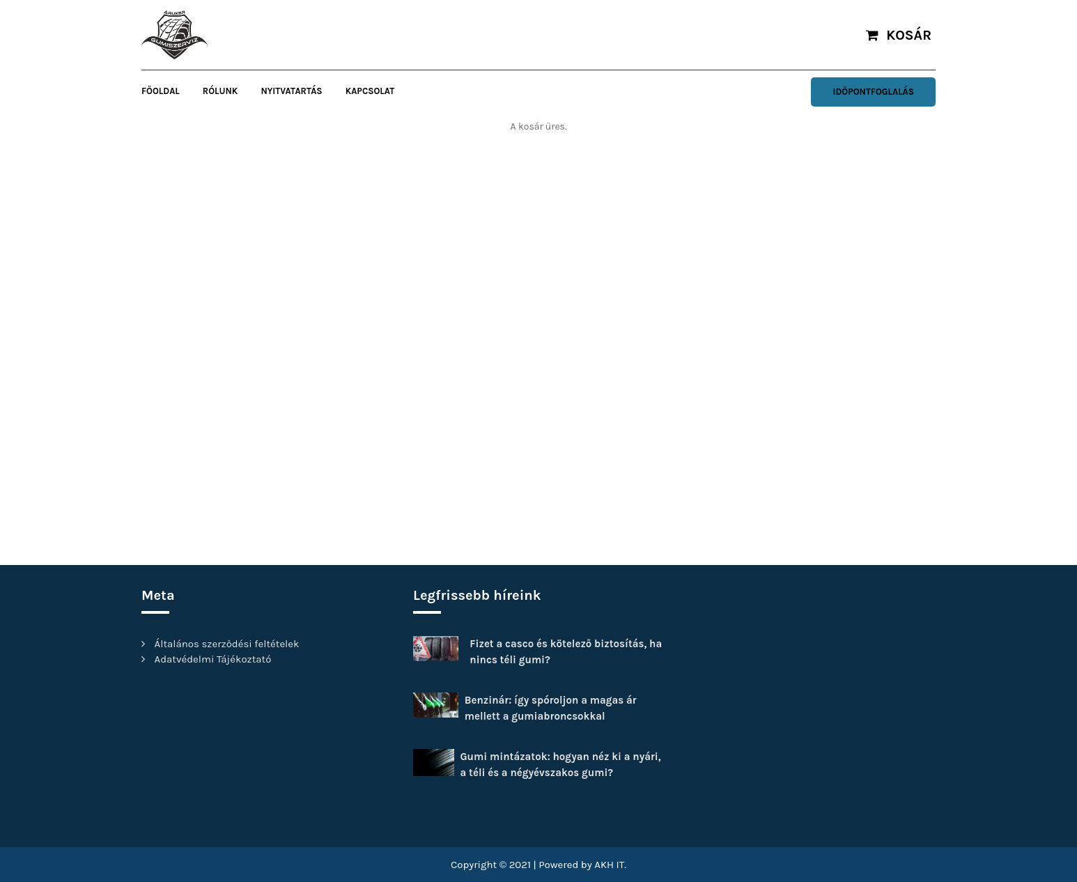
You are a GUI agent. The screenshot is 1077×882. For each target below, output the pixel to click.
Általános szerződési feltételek (227, 643)
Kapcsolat (370, 91)
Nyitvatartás (291, 91)
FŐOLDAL (160, 91)
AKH (604, 864)
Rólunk (220, 91)
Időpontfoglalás (873, 91)
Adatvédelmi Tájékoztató (213, 659)
